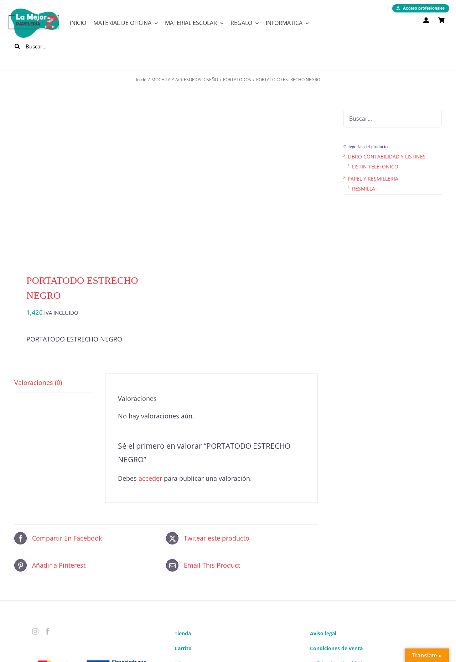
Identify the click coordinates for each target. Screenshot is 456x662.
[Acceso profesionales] (420, 8)
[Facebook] (47, 631)
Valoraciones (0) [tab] (38, 382)
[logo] (34, 11)
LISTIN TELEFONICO (375, 166)
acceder (150, 478)
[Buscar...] (51, 46)
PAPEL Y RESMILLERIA (373, 178)
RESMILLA (363, 188)
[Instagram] (35, 631)
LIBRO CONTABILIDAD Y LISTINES (387, 156)
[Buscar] (17, 46)
